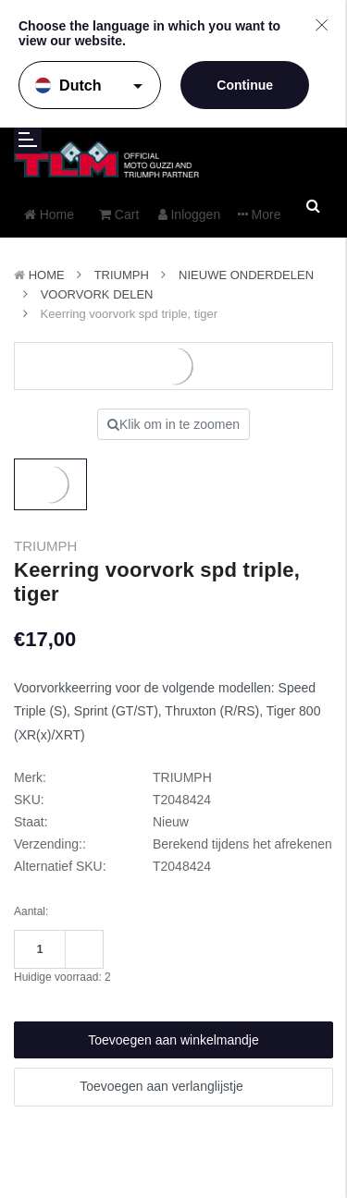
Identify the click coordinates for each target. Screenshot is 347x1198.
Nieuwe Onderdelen (246, 275)
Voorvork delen (97, 294)
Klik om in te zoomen (173, 424)
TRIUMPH (121, 275)
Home (47, 275)
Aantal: (31, 911)
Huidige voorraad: (62, 977)
